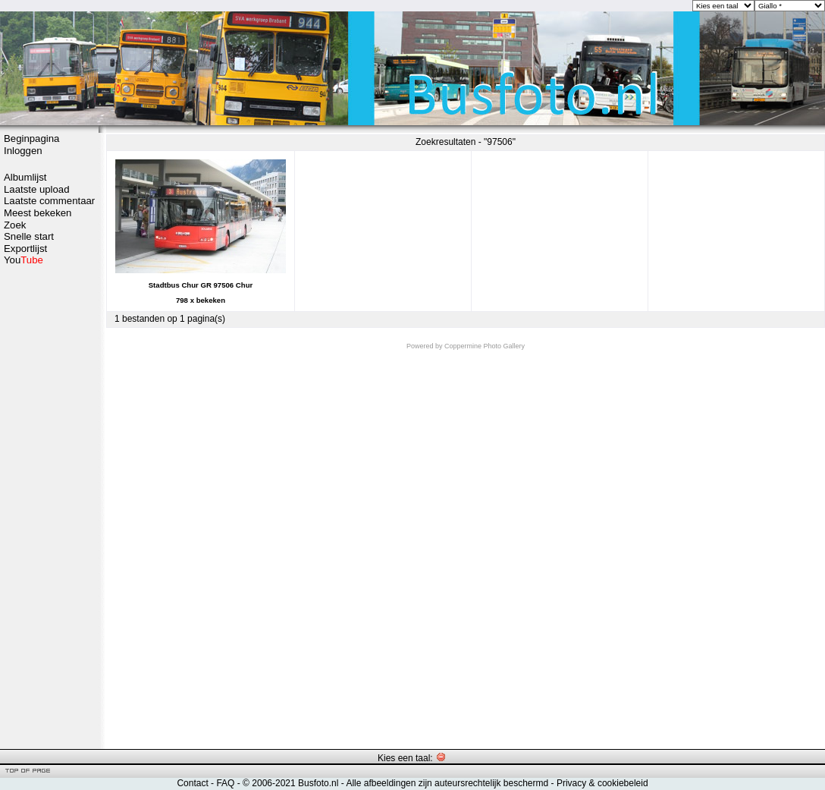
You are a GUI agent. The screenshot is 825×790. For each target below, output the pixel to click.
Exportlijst (25, 248)
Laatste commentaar (49, 200)
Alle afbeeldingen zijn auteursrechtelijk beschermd (447, 783)
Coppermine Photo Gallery (484, 346)
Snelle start (29, 236)
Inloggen (23, 150)
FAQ (225, 783)
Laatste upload (37, 189)
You (23, 260)
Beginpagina (31, 138)
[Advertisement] (49, 506)
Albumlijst (25, 177)
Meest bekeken (37, 213)
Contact (192, 783)
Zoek (15, 225)
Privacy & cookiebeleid (602, 783)
